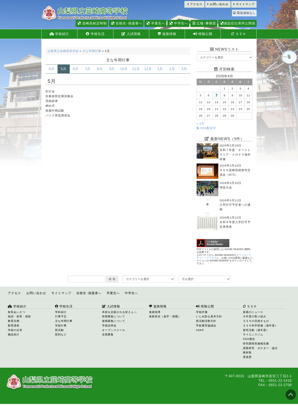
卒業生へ (155, 23)
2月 (172, 69)
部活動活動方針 (206, 321)
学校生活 (95, 34)
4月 (51, 69)
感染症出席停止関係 (237, 23)
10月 (124, 69)
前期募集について (113, 316)
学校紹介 (59, 34)
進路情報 (167, 34)
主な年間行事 (63, 321)
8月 (100, 69)
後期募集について (113, 321)
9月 (112, 69)
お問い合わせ (217, 4)
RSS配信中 (206, 128)
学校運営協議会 (206, 325)
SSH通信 (249, 339)
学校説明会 (109, 325)
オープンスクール (113, 330)
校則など (61, 334)
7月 (88, 69)
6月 (75, 69)
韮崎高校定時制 (92, 23)
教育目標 (13, 321)
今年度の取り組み (254, 316)
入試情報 (131, 34)
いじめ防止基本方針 (209, 316)
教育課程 (13, 325)
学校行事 (61, 325)
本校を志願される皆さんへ (119, 312)
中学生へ (178, 23)
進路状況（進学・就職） (165, 316)
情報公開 (202, 34)
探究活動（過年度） (256, 330)
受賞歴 (247, 357)
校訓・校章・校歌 (19, 316)
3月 (184, 69)
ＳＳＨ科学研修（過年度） (260, 325)
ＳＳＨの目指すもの (256, 321)
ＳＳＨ (238, 34)
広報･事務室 (204, 23)
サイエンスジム (253, 334)
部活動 (59, 330)
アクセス (195, 4)
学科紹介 (61, 312)
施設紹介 (13, 334)
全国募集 (108, 334)
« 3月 (200, 123)
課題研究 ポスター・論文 (260, 348)
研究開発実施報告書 (256, 343)
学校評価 (202, 312)
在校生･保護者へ (126, 23)
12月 (148, 69)
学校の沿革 (15, 330)
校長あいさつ (16, 312)
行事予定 (61, 316)
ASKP (200, 330)
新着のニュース (253, 312)
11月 (136, 69)
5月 (63, 69)
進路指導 (155, 312)
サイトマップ (244, 4)
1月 (160, 69)
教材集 (247, 352)
